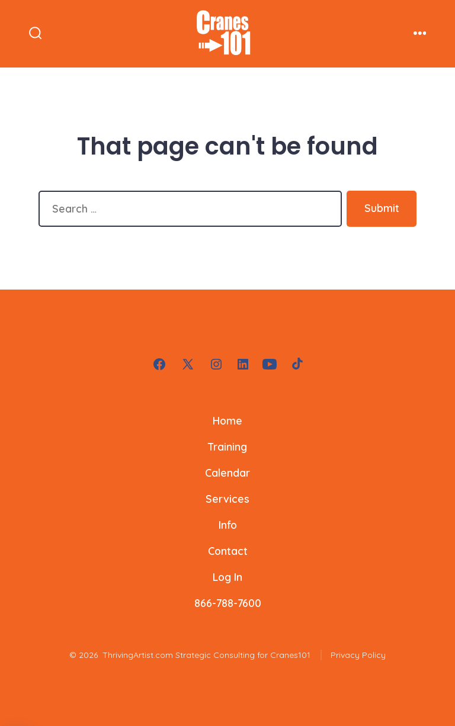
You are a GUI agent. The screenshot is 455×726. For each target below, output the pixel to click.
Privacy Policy (358, 655)
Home (227, 420)
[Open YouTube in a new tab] (269, 364)
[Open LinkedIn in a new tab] (243, 364)
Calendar (227, 472)
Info (228, 524)
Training (227, 446)
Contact (228, 550)
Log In (227, 576)
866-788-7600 (227, 602)
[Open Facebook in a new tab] (159, 364)
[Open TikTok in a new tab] (296, 364)
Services (227, 498)
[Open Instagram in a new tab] (216, 364)
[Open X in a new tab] (187, 364)
